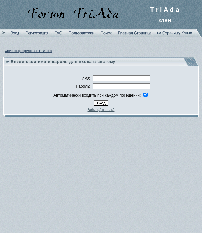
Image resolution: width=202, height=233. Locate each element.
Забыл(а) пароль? (101, 110)
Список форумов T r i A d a (28, 51)
